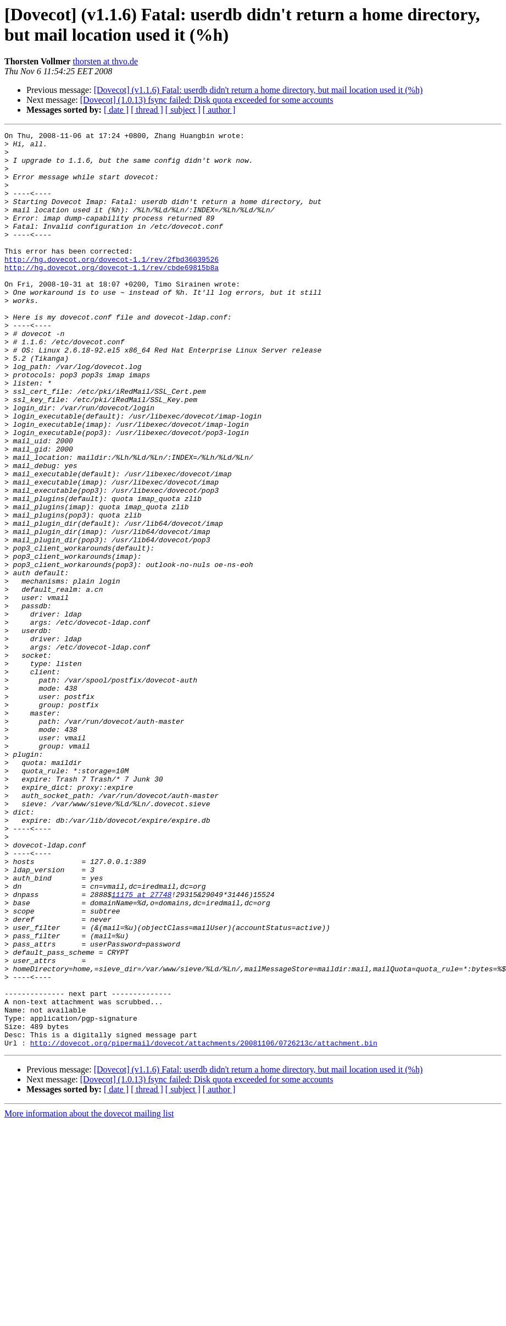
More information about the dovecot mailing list (89, 1296)
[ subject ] (183, 109)
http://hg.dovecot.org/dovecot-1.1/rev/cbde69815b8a (111, 295)
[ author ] (219, 109)
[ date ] (116, 109)
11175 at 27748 (141, 1048)
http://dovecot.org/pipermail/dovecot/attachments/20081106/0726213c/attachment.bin (203, 1226)
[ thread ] (147, 109)
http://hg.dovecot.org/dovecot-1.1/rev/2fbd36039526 (111, 285)
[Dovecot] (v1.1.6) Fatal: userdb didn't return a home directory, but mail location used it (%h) (258, 90)
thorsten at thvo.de (105, 61)
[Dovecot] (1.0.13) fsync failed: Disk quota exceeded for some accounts (206, 99)
